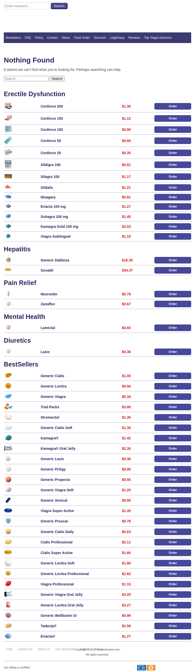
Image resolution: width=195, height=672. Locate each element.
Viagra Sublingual (56, 236)
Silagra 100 (50, 177)
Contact (52, 37)
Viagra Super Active (57, 511)
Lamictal (48, 328)
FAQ (28, 37)
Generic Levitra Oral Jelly (62, 605)
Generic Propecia (55, 480)
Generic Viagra (53, 397)
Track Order (82, 37)
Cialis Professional (56, 542)
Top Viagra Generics (158, 37)
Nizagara (48, 197)
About (66, 37)
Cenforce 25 (51, 153)
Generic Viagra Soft (57, 490)
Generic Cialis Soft (56, 428)
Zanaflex (48, 304)
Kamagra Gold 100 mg (59, 227)
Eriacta (48, 636)
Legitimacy (117, 37)
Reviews (134, 37)
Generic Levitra (54, 386)
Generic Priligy (53, 469)
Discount (100, 37)
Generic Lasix (52, 459)
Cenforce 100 (52, 130)
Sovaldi (47, 270)
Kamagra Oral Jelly (58, 448)
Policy (39, 37)
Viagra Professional (57, 584)
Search (57, 78)
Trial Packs (50, 407)
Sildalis (47, 188)
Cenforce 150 (52, 118)
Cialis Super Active (57, 553)
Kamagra (49, 438)
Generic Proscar (54, 521)
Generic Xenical (54, 500)
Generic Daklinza (55, 260)
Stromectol (50, 417)
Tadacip (48, 626)
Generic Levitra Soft (57, 563)
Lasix (45, 352)
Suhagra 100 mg (54, 217)
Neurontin (49, 294)
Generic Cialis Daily (57, 532)
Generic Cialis (52, 376)
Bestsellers (13, 37)
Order (173, 106)
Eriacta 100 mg (53, 207)
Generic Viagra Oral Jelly (62, 595)
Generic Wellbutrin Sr (59, 616)
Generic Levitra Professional (65, 574)
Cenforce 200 (52, 106)
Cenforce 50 (51, 141)
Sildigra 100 (51, 165)
